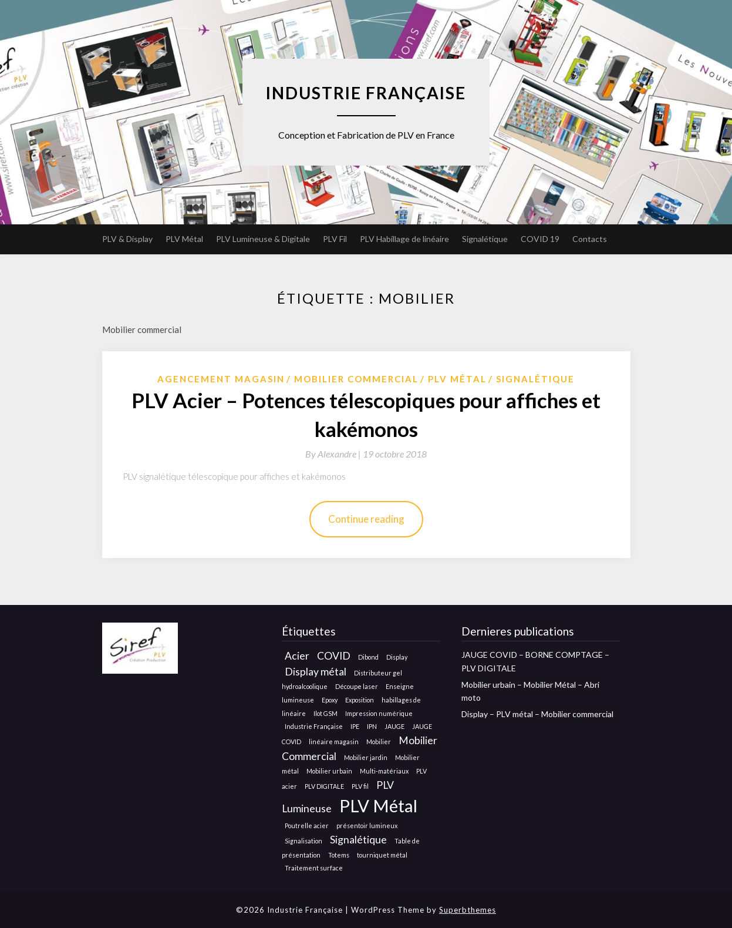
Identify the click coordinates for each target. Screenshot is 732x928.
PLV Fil (335, 239)
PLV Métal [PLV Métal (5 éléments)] (378, 805)
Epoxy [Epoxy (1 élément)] (330, 700)
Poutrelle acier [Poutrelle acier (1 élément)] (307, 825)
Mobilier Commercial (356, 379)
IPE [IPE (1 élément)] (354, 726)
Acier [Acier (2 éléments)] (297, 656)
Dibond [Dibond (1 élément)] (368, 657)
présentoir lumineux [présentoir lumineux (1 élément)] (366, 825)
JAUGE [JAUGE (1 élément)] (394, 726)
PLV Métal (184, 239)
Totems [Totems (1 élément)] (338, 855)
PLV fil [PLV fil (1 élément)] (360, 786)
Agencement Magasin (221, 379)
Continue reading (366, 519)
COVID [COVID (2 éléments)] (333, 656)
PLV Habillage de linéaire (404, 239)
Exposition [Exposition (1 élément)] (359, 700)
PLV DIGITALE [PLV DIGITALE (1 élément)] (324, 786)
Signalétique (485, 239)
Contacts (589, 239)
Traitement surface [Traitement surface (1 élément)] (314, 868)
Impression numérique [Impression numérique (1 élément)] (379, 713)
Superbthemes (467, 909)
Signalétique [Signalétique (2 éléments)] (358, 839)
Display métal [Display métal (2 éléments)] (315, 671)
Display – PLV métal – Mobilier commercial (537, 714)
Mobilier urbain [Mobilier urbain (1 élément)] (329, 771)
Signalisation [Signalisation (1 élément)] (303, 841)
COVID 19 (540, 239)
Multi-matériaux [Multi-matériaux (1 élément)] (384, 771)
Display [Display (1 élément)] (396, 657)
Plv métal (457, 379)
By (334, 453)
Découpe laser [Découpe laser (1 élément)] (356, 686)
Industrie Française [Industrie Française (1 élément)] (314, 726)
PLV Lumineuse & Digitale (263, 239)
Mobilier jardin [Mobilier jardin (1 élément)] (365, 757)
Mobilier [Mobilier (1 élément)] (378, 741)
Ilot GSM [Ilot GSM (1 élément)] (325, 713)
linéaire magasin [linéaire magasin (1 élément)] (334, 741)
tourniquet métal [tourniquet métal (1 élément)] (382, 855)
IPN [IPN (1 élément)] (372, 726)
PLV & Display (127, 239)
